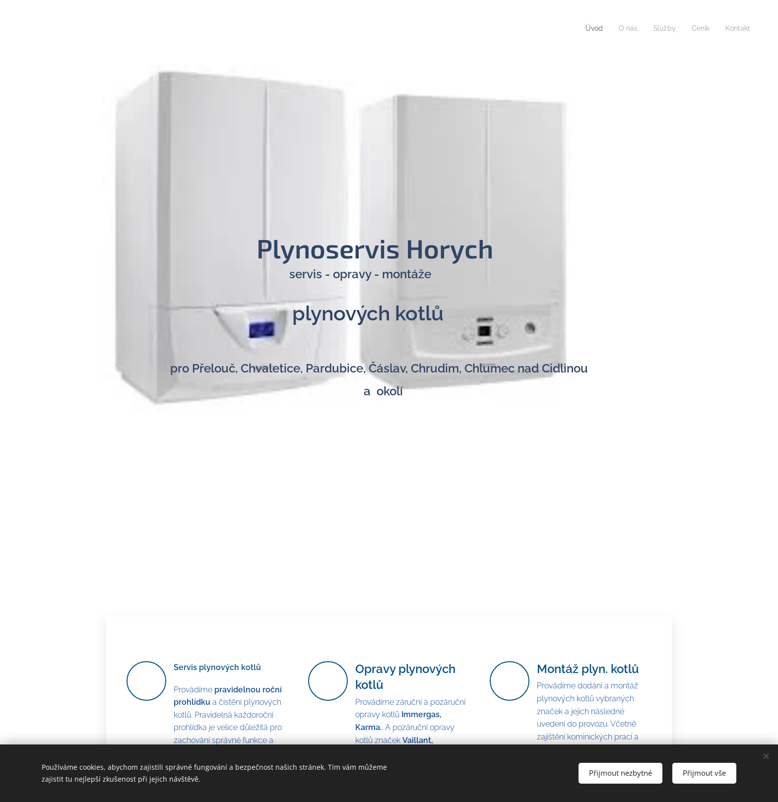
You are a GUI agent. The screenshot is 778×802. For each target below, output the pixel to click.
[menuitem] (586, 28)
